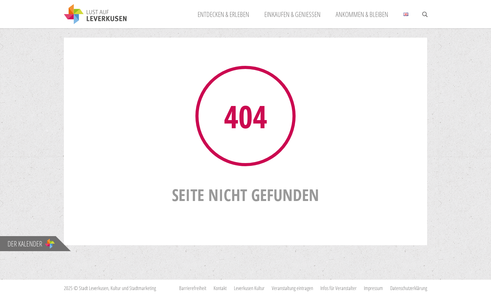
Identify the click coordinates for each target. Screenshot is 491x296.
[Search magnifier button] (425, 14)
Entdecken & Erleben (223, 14)
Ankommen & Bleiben (362, 14)
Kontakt (220, 288)
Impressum (373, 288)
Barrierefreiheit (192, 288)
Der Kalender (31, 244)
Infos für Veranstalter (338, 288)
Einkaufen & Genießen (292, 14)
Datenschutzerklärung (408, 288)
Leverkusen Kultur (249, 288)
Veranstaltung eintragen (292, 288)
